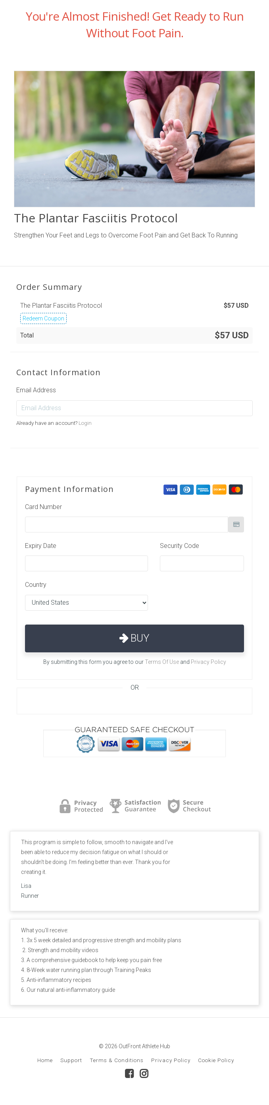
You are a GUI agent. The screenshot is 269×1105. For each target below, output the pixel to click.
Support (71, 1060)
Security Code (179, 546)
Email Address (36, 390)
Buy (134, 638)
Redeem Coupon (43, 318)
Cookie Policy (216, 1060)
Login (85, 423)
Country (35, 584)
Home (45, 1060)
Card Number (43, 507)
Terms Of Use (162, 662)
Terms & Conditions (117, 1060)
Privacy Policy (208, 662)
